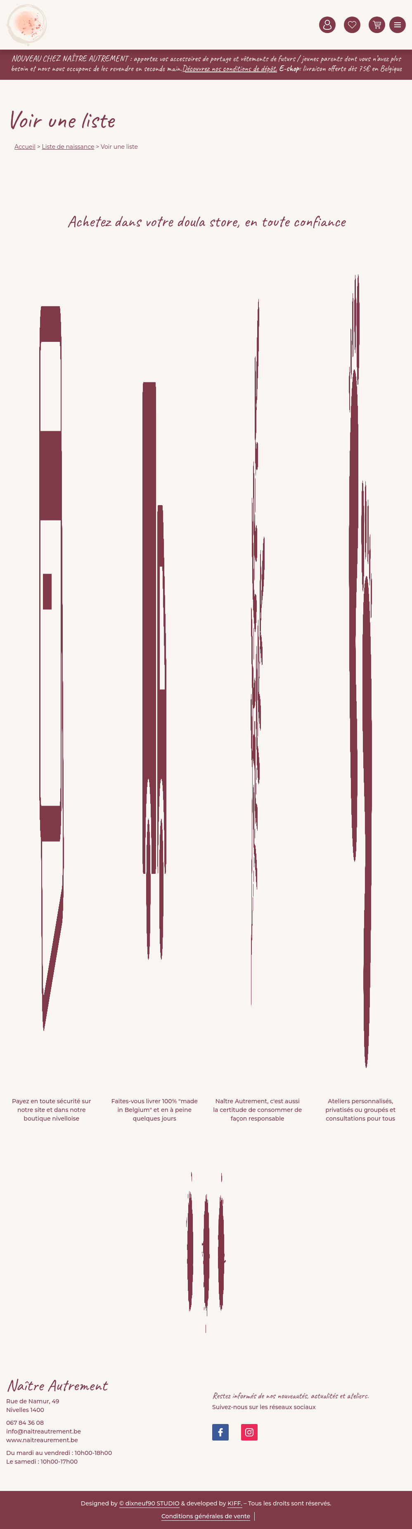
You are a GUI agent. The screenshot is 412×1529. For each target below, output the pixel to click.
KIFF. (234, 1503)
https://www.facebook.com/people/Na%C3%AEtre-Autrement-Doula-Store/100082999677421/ (220, 1432)
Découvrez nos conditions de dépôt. (229, 68)
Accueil (25, 146)
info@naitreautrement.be (43, 1431)
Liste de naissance (68, 146)
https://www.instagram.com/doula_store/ (249, 1432)
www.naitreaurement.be (42, 1440)
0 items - (377, 25)
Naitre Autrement (26, 25)
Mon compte (327, 25)
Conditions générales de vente (205, 1516)
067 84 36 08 (25, 1422)
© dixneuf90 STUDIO (149, 1503)
